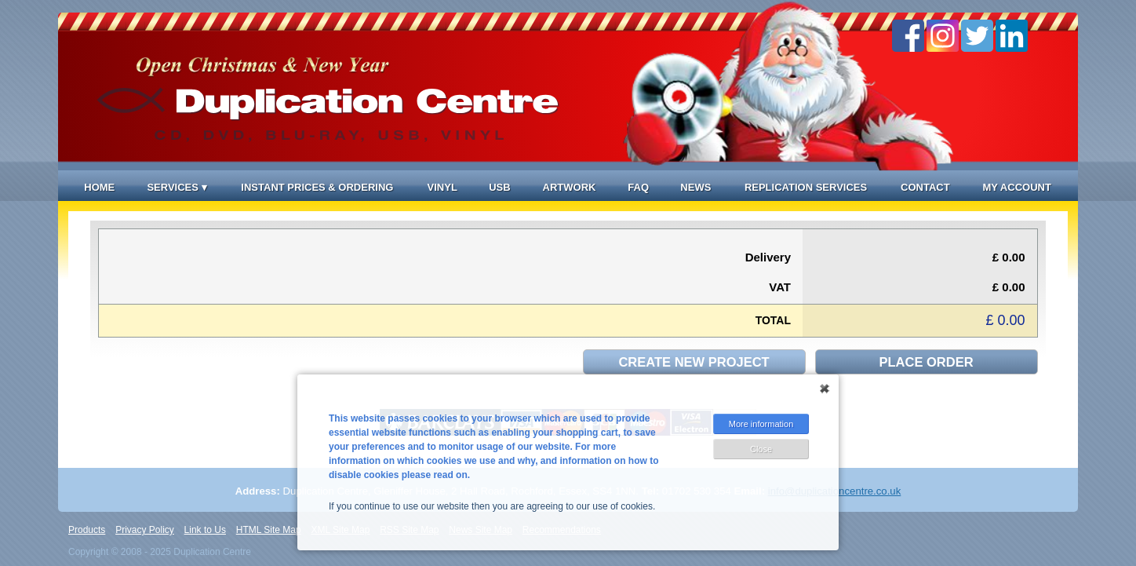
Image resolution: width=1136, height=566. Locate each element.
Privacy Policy (144, 529)
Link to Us (205, 529)
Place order (926, 362)
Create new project (693, 362)
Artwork (569, 187)
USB (499, 187)
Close (761, 449)
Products (86, 529)
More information (761, 424)
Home (99, 187)
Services (176, 187)
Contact (925, 187)
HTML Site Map (268, 529)
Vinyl (442, 187)
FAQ (638, 187)
